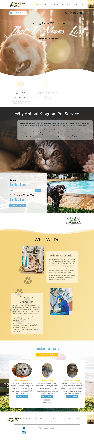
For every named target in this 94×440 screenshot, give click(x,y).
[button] (45, 402)
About (75, 4)
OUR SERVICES (27, 419)
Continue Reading (22, 396)
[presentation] (45, 400)
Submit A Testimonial (47, 355)
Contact (82, 4)
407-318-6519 (75, 13)
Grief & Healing (66, 4)
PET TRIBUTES (40, 419)
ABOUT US (67, 419)
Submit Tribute (17, 206)
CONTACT (80, 419)
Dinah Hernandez (72, 380)
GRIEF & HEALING (54, 420)
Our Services (45, 4)
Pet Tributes (55, 4)
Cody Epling (47, 380)
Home (37, 4)
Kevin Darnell (22, 380)
